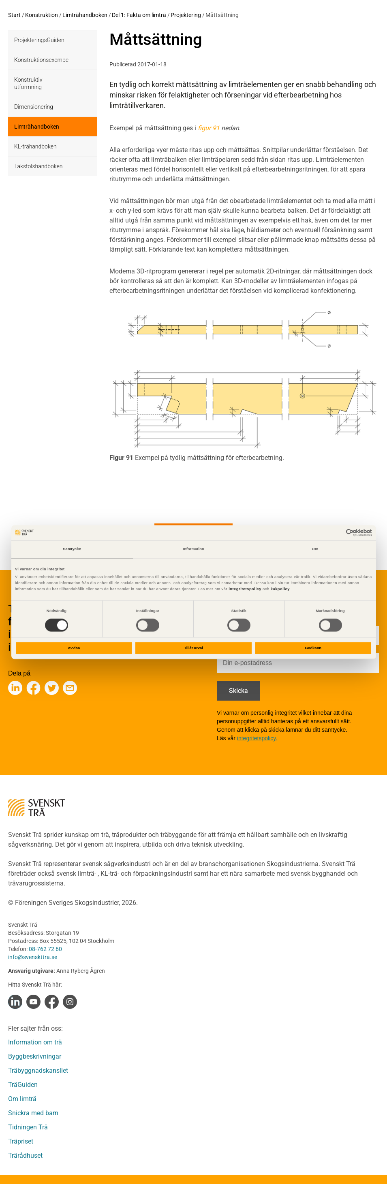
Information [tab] (193, 549)
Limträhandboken (84, 15)
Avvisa (74, 648)
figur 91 (209, 128)
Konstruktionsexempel (42, 60)
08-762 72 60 (45, 949)
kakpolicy (280, 589)
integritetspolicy (244, 589)
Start (14, 15)
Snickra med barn (33, 1113)
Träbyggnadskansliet (38, 1070)
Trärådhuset (25, 1155)
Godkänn (313, 648)
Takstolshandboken (38, 166)
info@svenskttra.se (32, 957)
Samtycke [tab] (72, 549)
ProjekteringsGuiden (39, 40)
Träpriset (20, 1141)
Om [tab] (315, 549)
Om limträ (22, 1099)
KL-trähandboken (35, 146)
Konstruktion (41, 15)
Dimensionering (33, 107)
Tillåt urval (193, 648)
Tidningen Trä (28, 1127)
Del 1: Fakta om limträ (139, 15)
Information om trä (35, 1042)
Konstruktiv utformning (28, 83)
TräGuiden (23, 1085)
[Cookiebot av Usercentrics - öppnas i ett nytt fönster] (336, 532)
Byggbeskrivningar (34, 1056)
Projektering (186, 15)
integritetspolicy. (257, 738)
